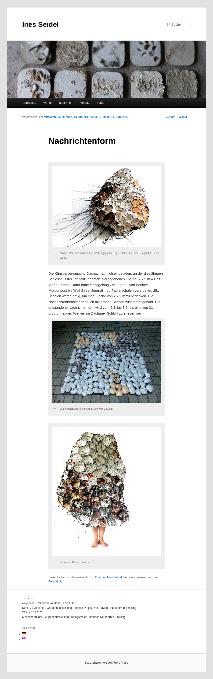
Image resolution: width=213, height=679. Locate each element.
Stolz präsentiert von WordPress (106, 662)
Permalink (55, 581)
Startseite (29, 102)
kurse (100, 102)
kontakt (85, 102)
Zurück (168, 116)
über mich (65, 102)
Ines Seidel (40, 24)
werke (47, 102)
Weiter (185, 116)
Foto (98, 577)
